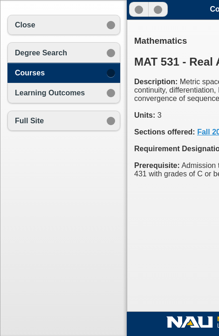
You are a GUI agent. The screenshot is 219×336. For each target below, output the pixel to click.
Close (25, 25)
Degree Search (41, 53)
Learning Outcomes (50, 93)
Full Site (29, 121)
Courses (30, 73)
